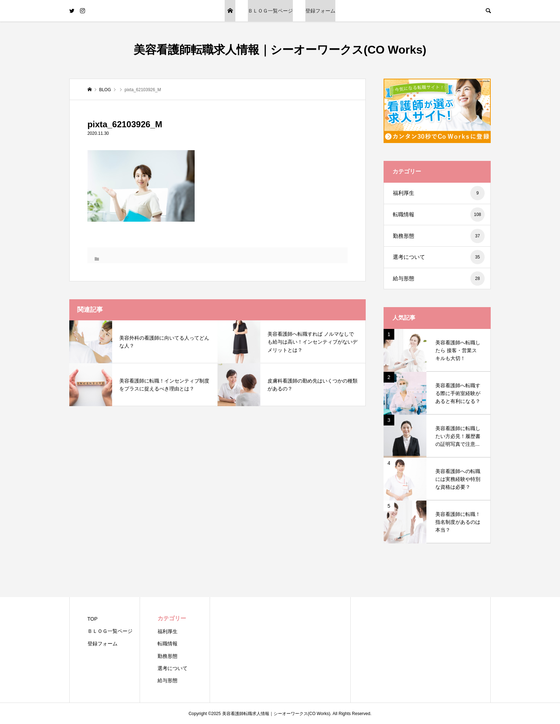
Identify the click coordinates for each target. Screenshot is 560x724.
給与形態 (439, 278)
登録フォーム (320, 11)
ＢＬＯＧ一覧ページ (270, 11)
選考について (439, 257)
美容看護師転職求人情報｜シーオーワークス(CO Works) (280, 49)
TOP (230, 10)
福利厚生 (439, 193)
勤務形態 (439, 236)
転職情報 (439, 214)
